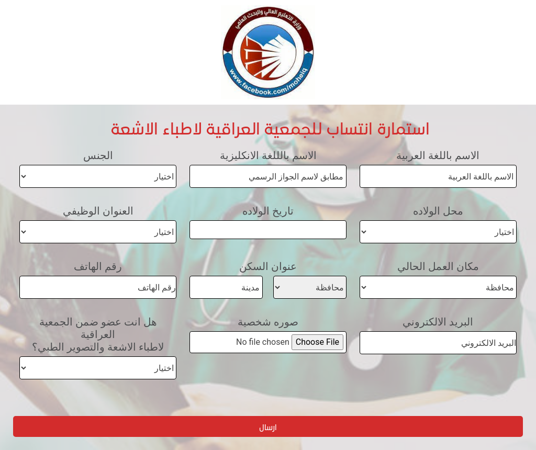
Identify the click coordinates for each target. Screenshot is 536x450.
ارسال (268, 427)
